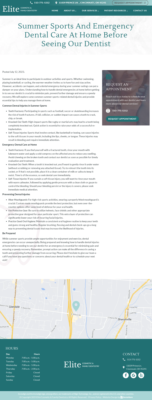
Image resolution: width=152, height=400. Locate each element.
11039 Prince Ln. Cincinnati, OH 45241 (134, 367)
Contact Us (140, 11)
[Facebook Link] (126, 375)
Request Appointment (130, 3)
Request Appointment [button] (122, 119)
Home (55, 11)
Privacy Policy (94, 397)
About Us (69, 11)
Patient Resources (115, 11)
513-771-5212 (40, 2)
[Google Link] (133, 375)
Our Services (89, 11)
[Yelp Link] (141, 375)
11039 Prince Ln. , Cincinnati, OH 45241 (80, 2)
